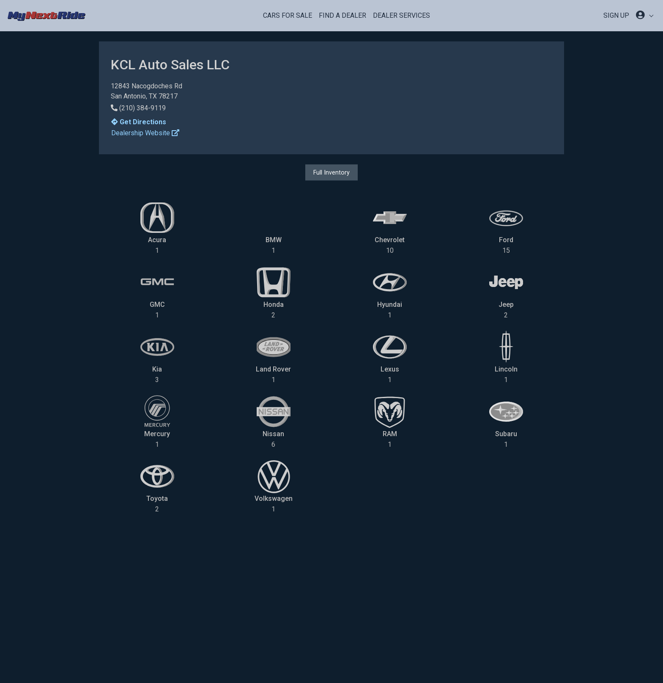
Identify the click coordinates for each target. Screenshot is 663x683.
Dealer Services (401, 15)
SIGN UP (616, 15)
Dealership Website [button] (145, 133)
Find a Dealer (342, 15)
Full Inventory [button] (331, 172)
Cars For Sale (287, 15)
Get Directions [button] (138, 122)
